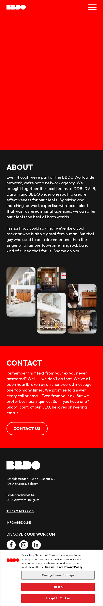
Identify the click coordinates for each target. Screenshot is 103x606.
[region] (51, 577)
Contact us (27, 428)
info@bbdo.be (18, 522)
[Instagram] (23, 544)
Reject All (58, 586)
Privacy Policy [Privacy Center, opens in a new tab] (73, 567)
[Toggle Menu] (92, 7)
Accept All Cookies (58, 598)
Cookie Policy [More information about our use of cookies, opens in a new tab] (54, 567)
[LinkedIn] (36, 544)
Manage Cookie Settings (58, 575)
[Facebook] (11, 544)
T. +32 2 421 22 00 (20, 511)
